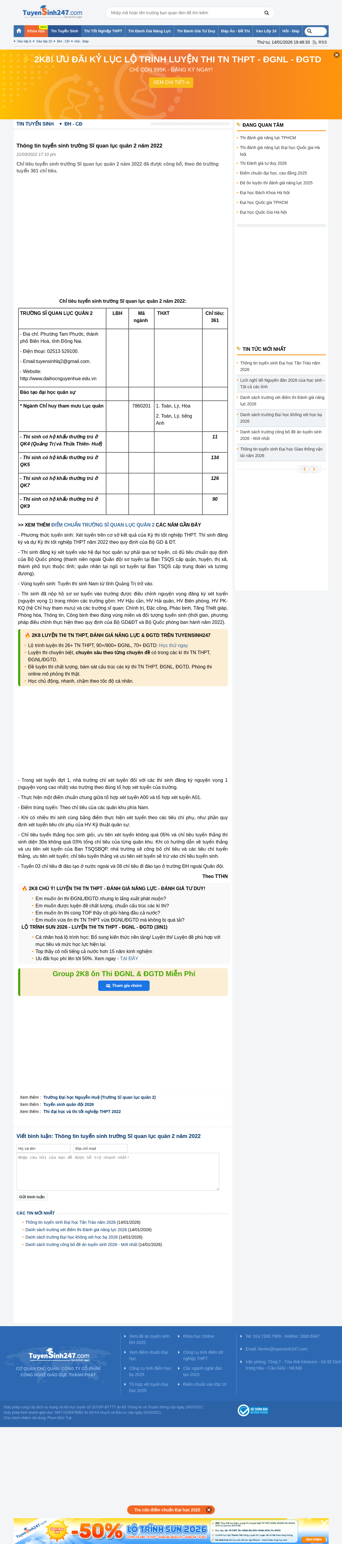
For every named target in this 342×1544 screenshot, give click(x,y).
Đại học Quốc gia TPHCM (264, 202)
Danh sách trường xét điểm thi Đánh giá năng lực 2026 (76, 1229)
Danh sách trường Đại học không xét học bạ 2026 (72, 1237)
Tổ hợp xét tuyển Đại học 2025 (148, 1387)
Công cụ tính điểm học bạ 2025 (150, 1371)
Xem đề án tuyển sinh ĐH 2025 (149, 1339)
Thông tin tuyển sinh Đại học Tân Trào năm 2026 (71, 1222)
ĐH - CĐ (63, 41)
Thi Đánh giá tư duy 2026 (263, 163)
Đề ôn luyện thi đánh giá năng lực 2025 (276, 182)
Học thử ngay (173, 645)
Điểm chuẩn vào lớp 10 (204, 1384)
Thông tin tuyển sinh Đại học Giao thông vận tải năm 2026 (281, 452)
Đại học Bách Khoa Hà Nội (265, 192)
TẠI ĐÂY (129, 958)
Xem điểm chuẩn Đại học (148, 1355)
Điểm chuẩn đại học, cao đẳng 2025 (273, 173)
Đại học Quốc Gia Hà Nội (263, 212)
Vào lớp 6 (24, 41)
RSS (323, 42)
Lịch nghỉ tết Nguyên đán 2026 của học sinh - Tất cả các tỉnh (282, 383)
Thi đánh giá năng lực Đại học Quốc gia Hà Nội (280, 151)
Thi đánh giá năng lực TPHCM (268, 137)
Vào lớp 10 (44, 41)
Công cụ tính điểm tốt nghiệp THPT (203, 1355)
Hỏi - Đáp (82, 41)
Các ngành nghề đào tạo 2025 (202, 1371)
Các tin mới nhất (36, 1213)
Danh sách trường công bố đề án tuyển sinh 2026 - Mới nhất (82, 1244)
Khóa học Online (198, 1336)
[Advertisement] (55, 732)
